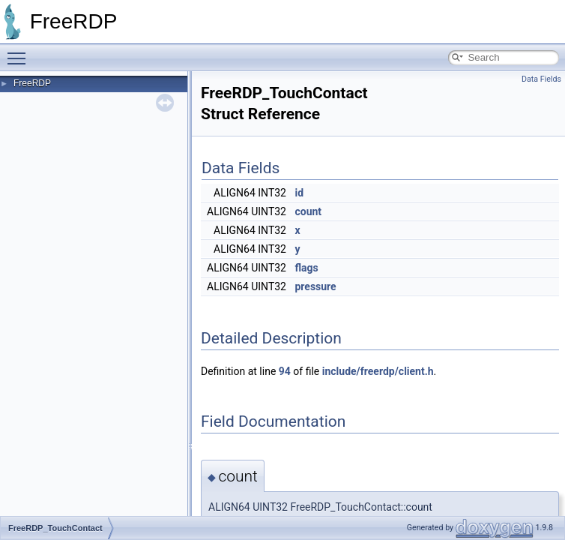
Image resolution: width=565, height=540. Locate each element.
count (307, 212)
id (298, 193)
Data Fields (541, 79)
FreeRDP (32, 83)
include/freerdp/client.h (378, 371)
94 (285, 371)
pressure (315, 286)
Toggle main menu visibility (20, 51)
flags (306, 268)
